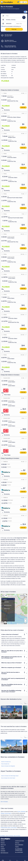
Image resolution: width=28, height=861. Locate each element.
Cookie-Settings (19, 840)
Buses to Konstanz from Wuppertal (8, 766)
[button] (5, 622)
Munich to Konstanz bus (6, 761)
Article (17, 842)
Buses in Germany (9, 835)
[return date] (21, 23)
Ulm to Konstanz (4, 801)
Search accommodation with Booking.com (12, 26)
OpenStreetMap (20, 623)
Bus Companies (19, 844)
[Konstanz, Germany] (16, 19)
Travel (17, 846)
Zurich (19, 811)
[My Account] (18, 2)
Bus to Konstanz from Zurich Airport (8, 777)
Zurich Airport (14, 827)
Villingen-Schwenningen (6, 813)
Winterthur (23, 811)
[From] (16, 15)
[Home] (8, 2)
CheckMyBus (2, 835)
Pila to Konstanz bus (5, 763)
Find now (23, 107)
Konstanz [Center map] (22, 595)
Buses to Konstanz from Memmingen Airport (9, 775)
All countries (19, 852)
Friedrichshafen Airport (5, 827)
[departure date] (10, 23)
